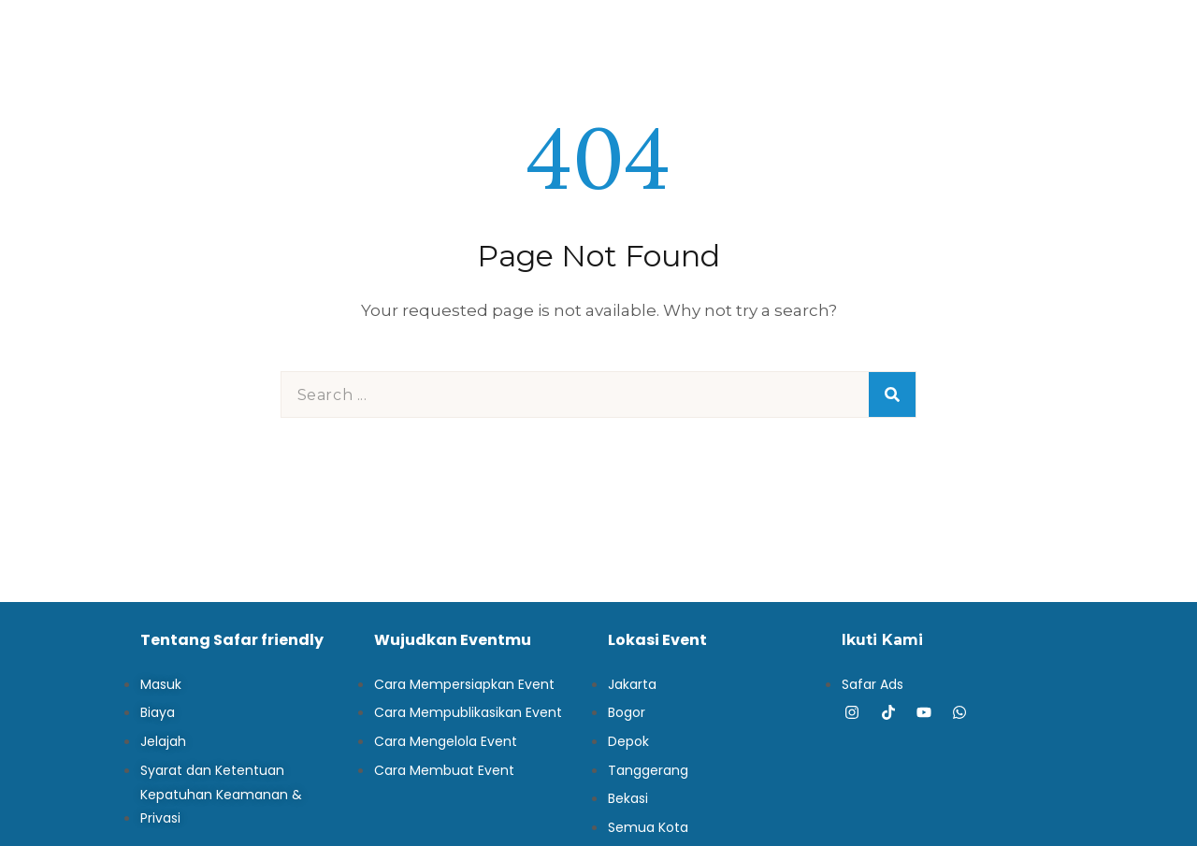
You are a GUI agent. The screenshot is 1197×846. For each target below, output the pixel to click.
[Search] (892, 394)
